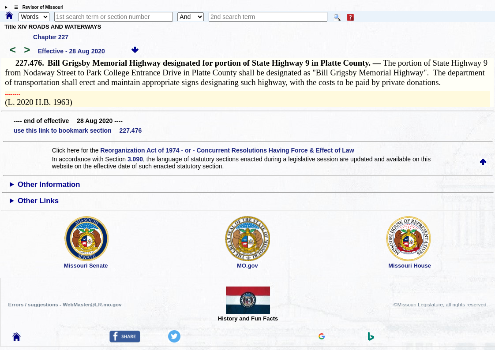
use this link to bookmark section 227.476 (78, 130)
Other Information (49, 184)
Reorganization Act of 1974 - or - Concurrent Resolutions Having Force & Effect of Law (227, 150)
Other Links (38, 201)
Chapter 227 (50, 37)
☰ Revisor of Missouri (37, 7)
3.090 (135, 159)
